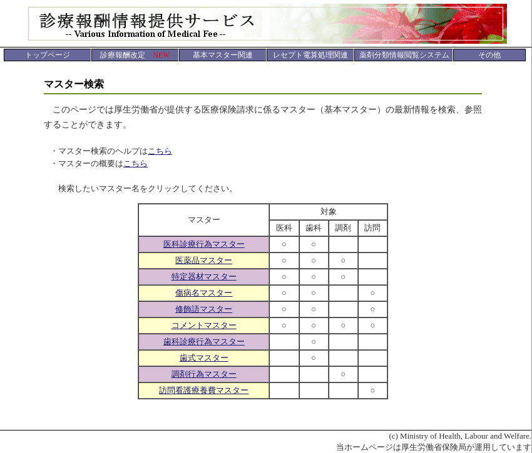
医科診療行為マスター (204, 244)
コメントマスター (204, 325)
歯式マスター (204, 357)
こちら (160, 151)
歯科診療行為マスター (204, 341)
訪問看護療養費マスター (203, 390)
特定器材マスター (204, 276)
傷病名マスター (203, 292)
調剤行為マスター (204, 374)
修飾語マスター (203, 309)
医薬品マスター (203, 260)
